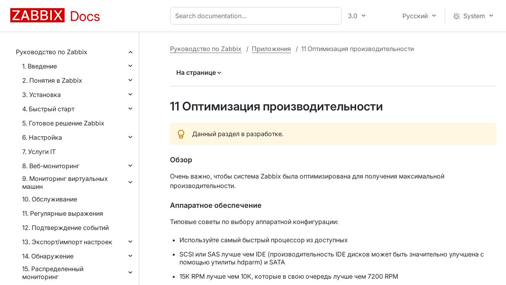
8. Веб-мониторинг (50, 166)
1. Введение (39, 66)
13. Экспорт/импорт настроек (67, 242)
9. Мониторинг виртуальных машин (65, 182)
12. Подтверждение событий (65, 228)
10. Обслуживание (49, 199)
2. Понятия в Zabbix (52, 80)
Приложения (271, 49)
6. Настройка (42, 137)
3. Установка (41, 95)
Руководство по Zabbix (51, 52)
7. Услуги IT (39, 152)
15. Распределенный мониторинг (52, 273)
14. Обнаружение (48, 256)
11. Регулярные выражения (62, 213)
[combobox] (257, 15)
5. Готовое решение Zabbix (63, 123)
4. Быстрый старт (48, 109)
